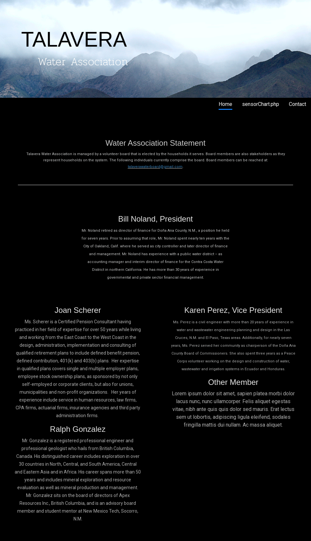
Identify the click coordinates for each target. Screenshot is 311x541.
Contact (297, 104)
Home (225, 104)
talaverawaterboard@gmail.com (155, 167)
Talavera (22, 104)
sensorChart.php (260, 104)
